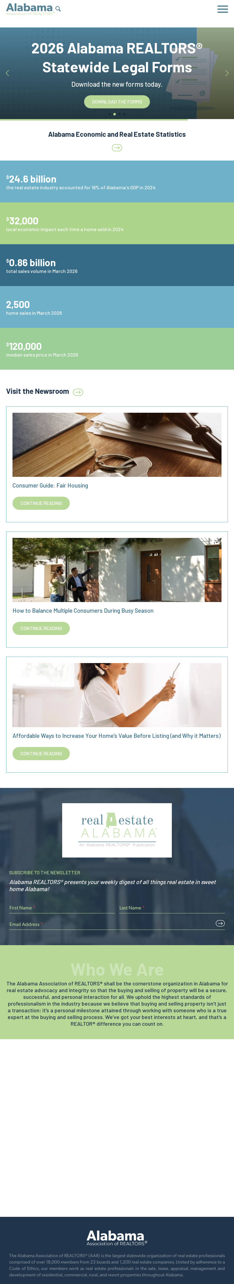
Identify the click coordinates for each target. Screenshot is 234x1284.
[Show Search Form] (58, 9)
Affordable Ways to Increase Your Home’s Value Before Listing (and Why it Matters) (116, 735)
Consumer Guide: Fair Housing (50, 485)
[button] (109, 114)
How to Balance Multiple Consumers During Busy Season (83, 610)
